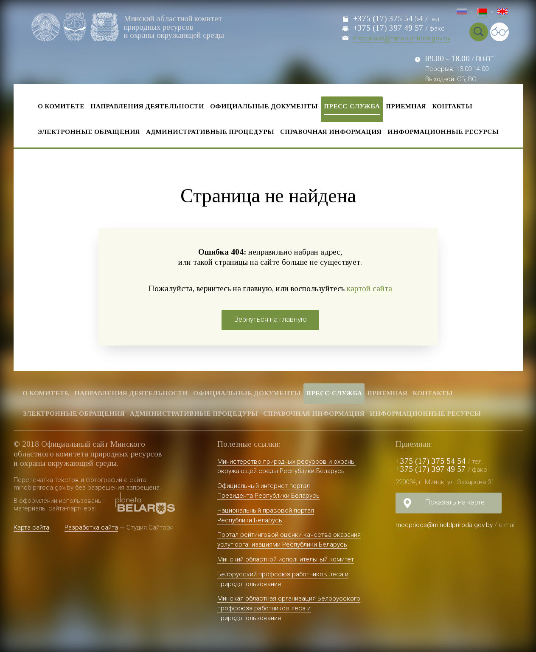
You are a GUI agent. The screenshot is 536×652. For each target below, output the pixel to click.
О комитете (61, 106)
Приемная (406, 106)
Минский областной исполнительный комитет (285, 559)
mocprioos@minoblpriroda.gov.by (401, 38)
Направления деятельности (147, 106)
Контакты (452, 106)
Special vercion (499, 32)
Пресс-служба (352, 106)
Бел (482, 13)
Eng (502, 13)
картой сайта (369, 288)
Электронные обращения (89, 131)
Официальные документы (264, 106)
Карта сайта (31, 527)
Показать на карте (455, 502)
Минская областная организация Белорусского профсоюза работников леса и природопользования (288, 608)
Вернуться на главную (270, 319)
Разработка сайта (91, 527)
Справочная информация (331, 131)
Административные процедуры (210, 131)
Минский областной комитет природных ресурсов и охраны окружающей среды (175, 26)
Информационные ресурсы (443, 131)
